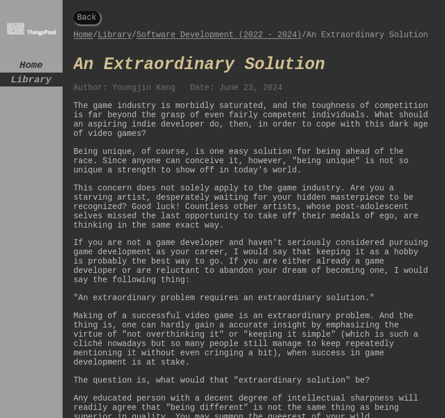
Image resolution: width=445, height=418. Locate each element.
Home (31, 66)
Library (31, 83)
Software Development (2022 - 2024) (219, 38)
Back (87, 18)
